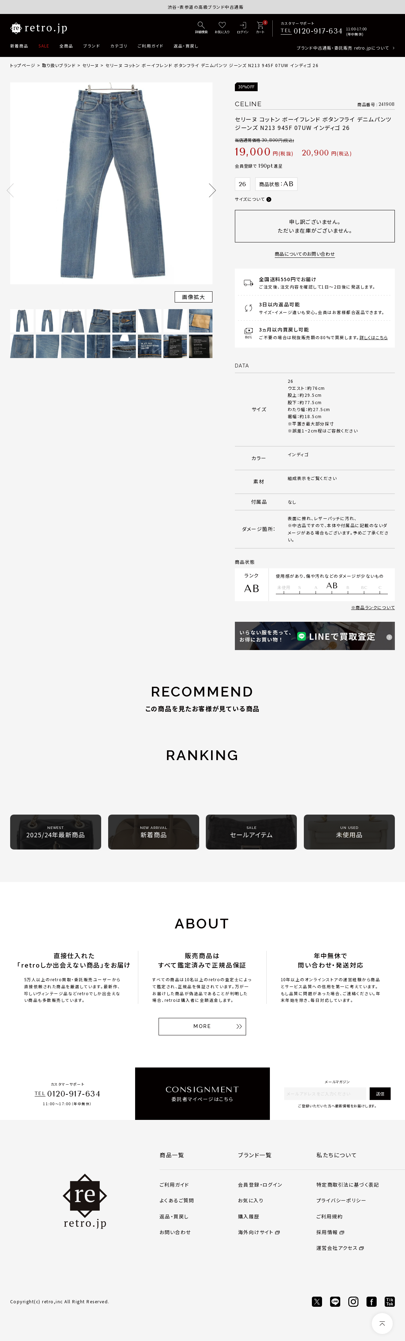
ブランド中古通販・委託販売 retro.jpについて (343, 48)
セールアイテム (251, 832)
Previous (10, 190)
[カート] (260, 28)
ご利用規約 (329, 1216)
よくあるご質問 (177, 1200)
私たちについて (336, 1155)
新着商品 (19, 46)
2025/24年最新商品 (55, 832)
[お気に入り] (222, 28)
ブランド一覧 (255, 1155)
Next (212, 190)
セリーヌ (90, 65)
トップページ (22, 65)
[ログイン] (243, 28)
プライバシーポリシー (341, 1200)
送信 (380, 1093)
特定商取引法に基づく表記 (347, 1184)
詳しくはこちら (373, 337)
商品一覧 (172, 1155)
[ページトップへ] (382, 1323)
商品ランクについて (375, 607)
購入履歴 (249, 1216)
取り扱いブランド (59, 65)
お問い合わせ (175, 1232)
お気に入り (251, 1200)
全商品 (66, 46)
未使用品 (349, 832)
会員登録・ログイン (260, 1184)
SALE (44, 46)
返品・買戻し (186, 46)
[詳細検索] (201, 28)
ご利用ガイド (150, 46)
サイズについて (250, 199)
